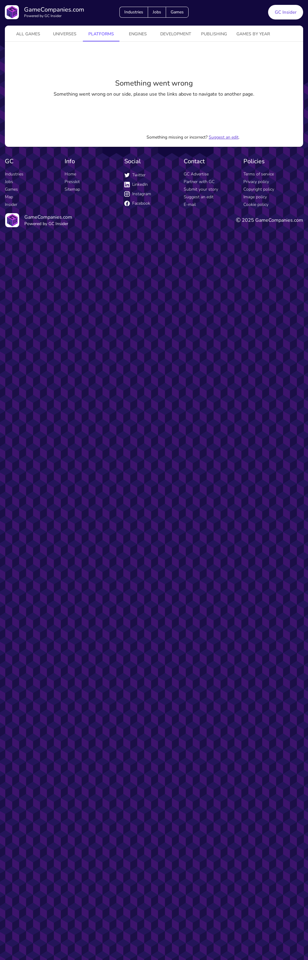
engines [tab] (138, 34)
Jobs (157, 12)
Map (9, 197)
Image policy (255, 197)
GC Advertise (196, 174)
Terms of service (258, 174)
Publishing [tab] (214, 34)
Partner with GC (199, 182)
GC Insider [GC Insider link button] (285, 12)
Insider (11, 204)
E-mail (190, 204)
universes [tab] (64, 34)
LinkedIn (136, 184)
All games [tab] (28, 34)
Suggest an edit (224, 137)
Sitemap (72, 189)
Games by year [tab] (253, 34)
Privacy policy (256, 182)
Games (177, 12)
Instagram (137, 194)
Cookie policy (255, 204)
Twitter (135, 175)
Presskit (72, 182)
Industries (133, 12)
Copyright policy (258, 189)
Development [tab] (175, 34)
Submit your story (201, 189)
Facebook (137, 203)
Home (70, 174)
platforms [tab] (101, 34)
